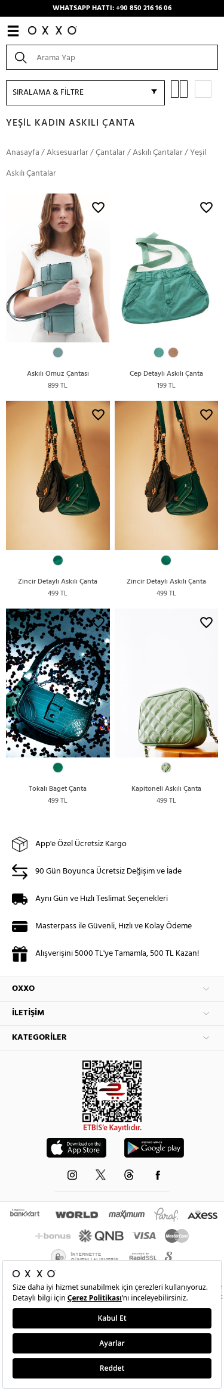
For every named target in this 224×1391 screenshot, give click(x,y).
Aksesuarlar (67, 153)
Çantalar (110, 153)
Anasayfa (22, 153)
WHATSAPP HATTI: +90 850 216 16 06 (112, 8)
